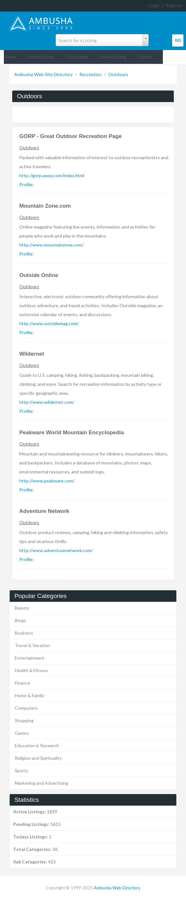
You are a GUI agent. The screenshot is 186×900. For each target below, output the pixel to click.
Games (22, 733)
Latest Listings (41, 56)
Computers (26, 708)
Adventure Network (44, 511)
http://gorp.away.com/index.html (51, 175)
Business (24, 633)
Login (154, 5)
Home (10, 56)
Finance (22, 683)
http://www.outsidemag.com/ (49, 323)
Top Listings (77, 56)
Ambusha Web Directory (117, 887)
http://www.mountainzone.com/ (51, 244)
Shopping (24, 720)
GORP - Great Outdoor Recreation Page (70, 136)
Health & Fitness (31, 670)
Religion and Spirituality (38, 758)
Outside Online (38, 275)
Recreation (90, 74)
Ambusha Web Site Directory (44, 74)
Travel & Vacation (32, 645)
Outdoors (118, 74)
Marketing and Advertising (41, 783)
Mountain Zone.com (45, 206)
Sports (21, 770)
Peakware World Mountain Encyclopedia (71, 432)
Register (174, 5)
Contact (145, 56)
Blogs (20, 620)
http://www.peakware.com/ (47, 480)
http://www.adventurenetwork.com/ (56, 550)
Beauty (22, 607)
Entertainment (29, 658)
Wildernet (31, 354)
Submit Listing (113, 56)
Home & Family (29, 695)
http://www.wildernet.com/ (46, 402)
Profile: (26, 184)
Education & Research (37, 745)
